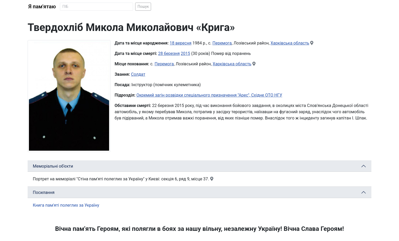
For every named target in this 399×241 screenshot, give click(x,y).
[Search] (96, 7)
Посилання (43, 192)
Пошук (143, 6)
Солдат (138, 74)
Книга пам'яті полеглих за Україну (66, 205)
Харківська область (290, 43)
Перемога (222, 43)
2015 (185, 53)
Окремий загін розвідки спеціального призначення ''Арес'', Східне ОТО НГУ (209, 95)
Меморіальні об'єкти (53, 166)
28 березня (169, 53)
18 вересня (180, 43)
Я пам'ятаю (42, 6)
